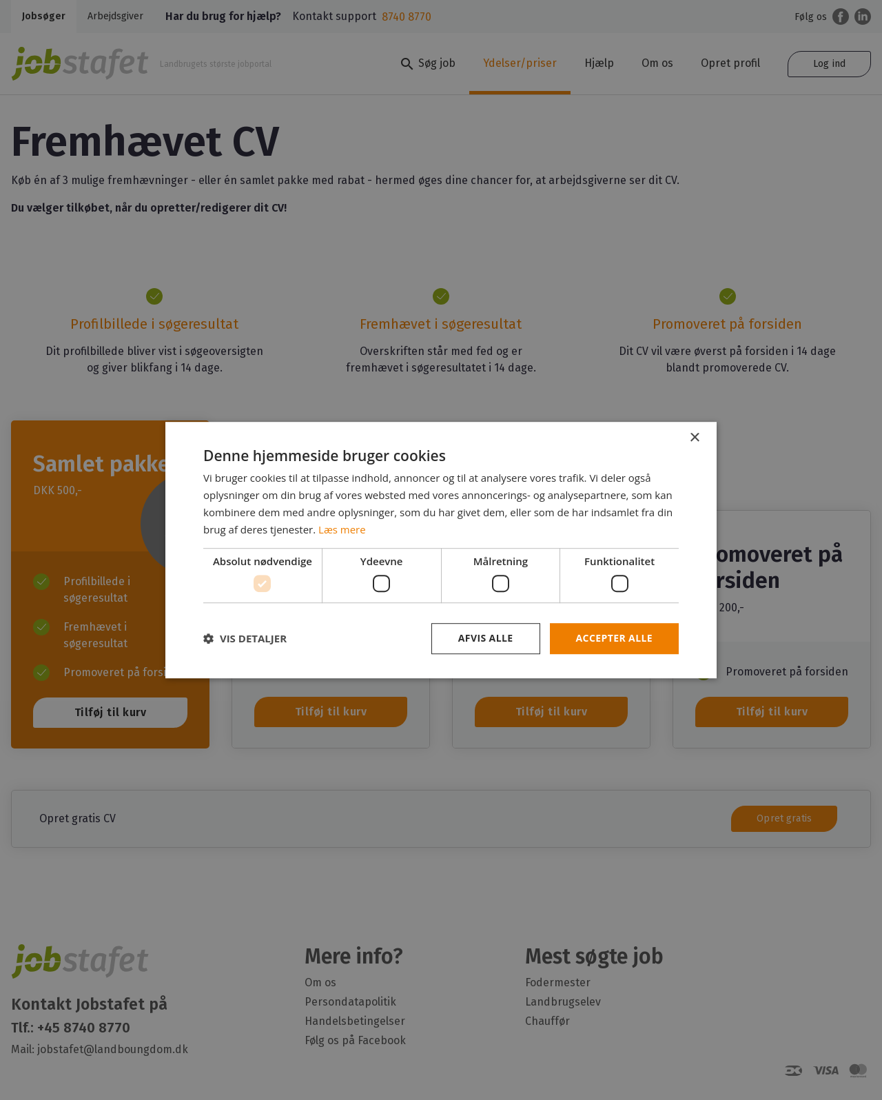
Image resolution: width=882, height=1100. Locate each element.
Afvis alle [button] (485, 637)
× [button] (694, 438)
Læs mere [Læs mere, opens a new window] (342, 529)
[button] (245, 638)
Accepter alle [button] (614, 637)
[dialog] (441, 550)
